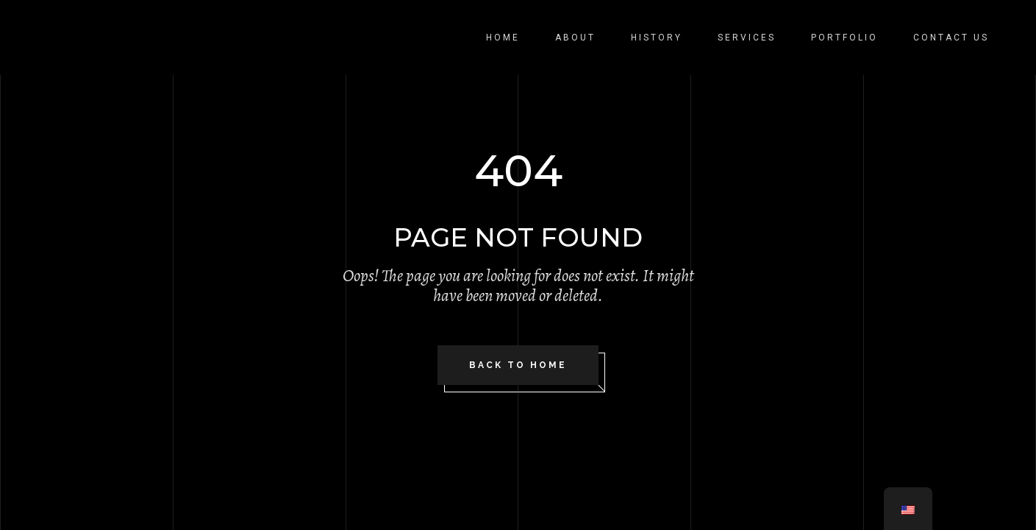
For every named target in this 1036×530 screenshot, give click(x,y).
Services (747, 37)
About (575, 37)
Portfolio (844, 37)
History (656, 37)
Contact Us (951, 37)
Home (503, 37)
